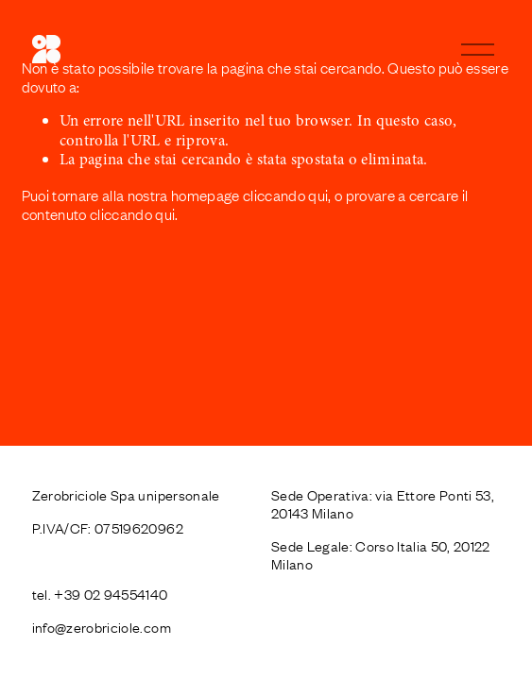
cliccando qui (285, 194)
